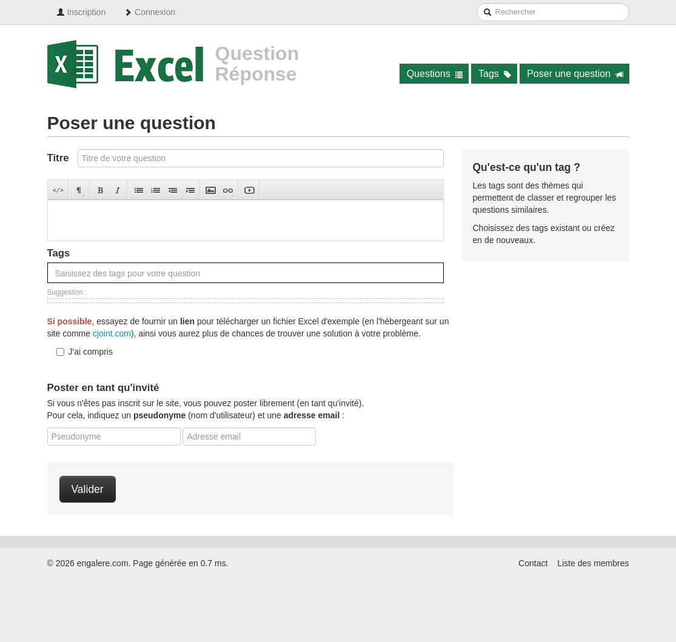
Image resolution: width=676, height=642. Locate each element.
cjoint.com (112, 333)
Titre (58, 158)
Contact (532, 563)
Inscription (81, 12)
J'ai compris (84, 351)
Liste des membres (593, 563)
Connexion (149, 12)
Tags (495, 74)
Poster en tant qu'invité (103, 387)
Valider (88, 489)
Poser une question (575, 74)
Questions (435, 74)
